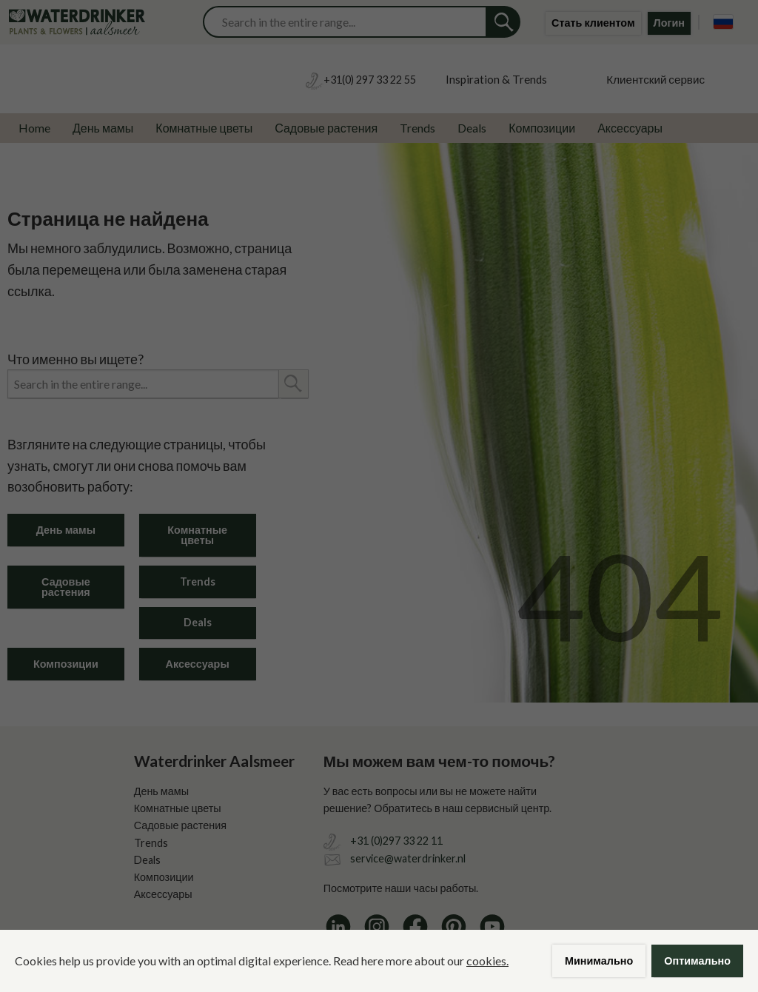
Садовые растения (326, 128)
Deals (471, 128)
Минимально (599, 960)
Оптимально (697, 960)
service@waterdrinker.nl (408, 858)
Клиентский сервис (655, 79)
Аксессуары (630, 128)
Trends (417, 128)
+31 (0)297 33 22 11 (396, 840)
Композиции (542, 128)
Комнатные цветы (203, 128)
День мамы (103, 128)
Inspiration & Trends (496, 79)
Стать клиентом (593, 22)
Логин (669, 22)
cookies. (487, 961)
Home (34, 128)
